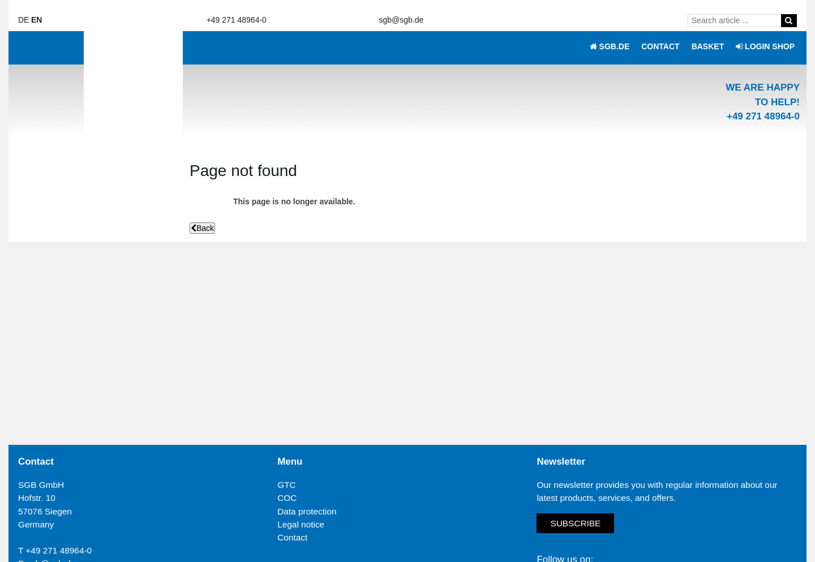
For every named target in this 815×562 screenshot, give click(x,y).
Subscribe (575, 523)
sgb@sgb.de (401, 19)
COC (287, 498)
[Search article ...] (736, 20)
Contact (292, 537)
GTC (286, 485)
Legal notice (300, 524)
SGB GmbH (41, 485)
